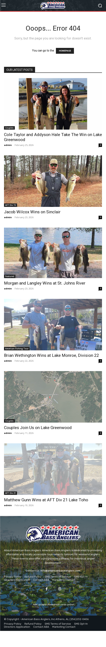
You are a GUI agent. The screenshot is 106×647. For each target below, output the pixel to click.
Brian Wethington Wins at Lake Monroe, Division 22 (51, 355)
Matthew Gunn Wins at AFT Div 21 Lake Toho (46, 499)
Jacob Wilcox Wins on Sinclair (32, 211)
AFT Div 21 (10, 493)
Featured (9, 276)
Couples (9, 127)
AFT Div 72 (10, 205)
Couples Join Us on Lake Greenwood (38, 427)
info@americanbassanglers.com (60, 570)
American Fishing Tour (16, 348)
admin (8, 145)
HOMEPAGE (65, 51)
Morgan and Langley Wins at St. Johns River (44, 283)
